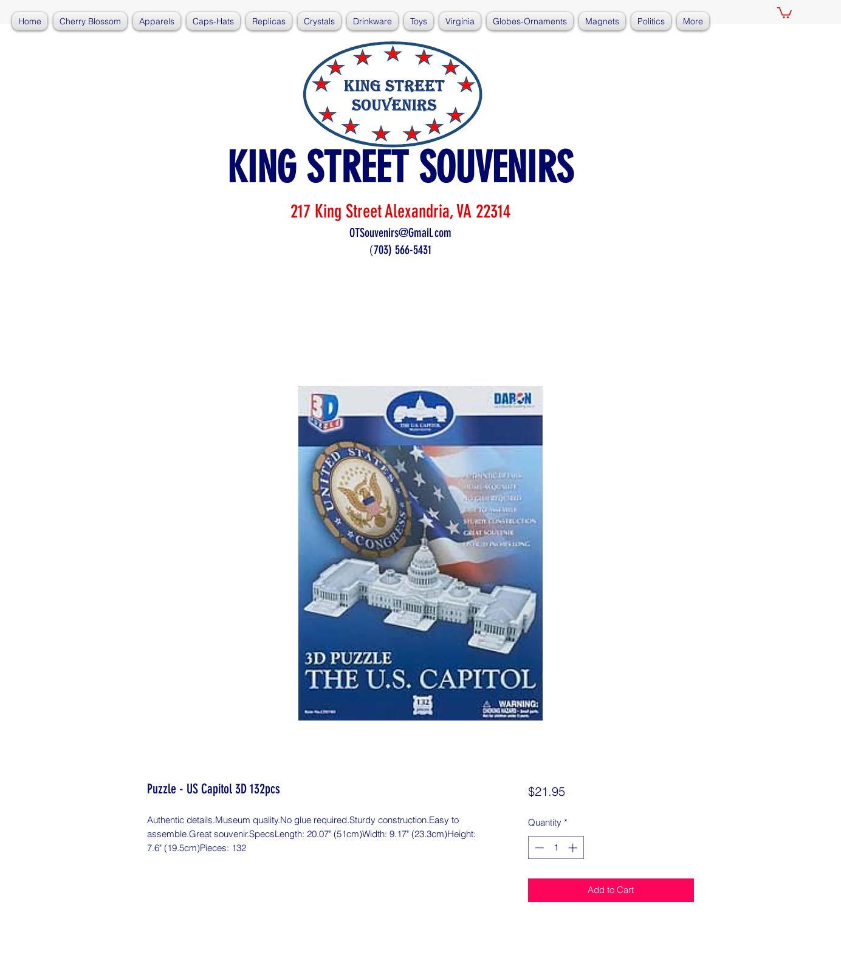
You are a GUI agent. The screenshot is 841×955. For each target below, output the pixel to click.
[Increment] (574, 848)
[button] (784, 12)
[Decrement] (538, 848)
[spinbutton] (556, 848)
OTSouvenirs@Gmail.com (400, 232)
